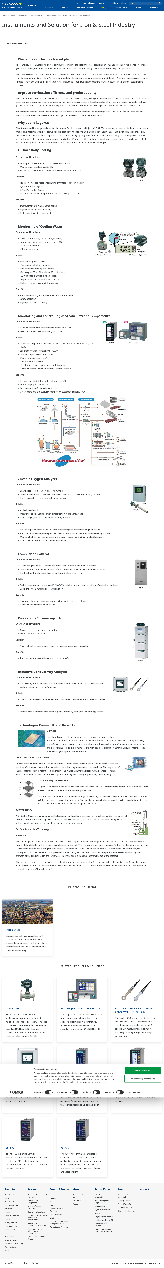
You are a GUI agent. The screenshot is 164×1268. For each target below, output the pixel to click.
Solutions (65, 8)
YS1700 (64, 1147)
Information (54, 1199)
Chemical (8, 1209)
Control (53, 1202)
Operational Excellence (37, 1212)
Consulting (54, 1209)
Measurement (55, 1205)
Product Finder (123, 1204)
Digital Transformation (104, 1217)
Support (138, 8)
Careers (101, 3)
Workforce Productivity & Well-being (37, 1196)
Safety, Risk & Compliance (33, 1201)
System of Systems (102, 1210)
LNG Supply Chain (12, 1205)
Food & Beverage (12, 1230)
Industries (49, 8)
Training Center (124, 1200)
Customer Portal (124, 1207)
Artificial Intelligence (103, 1220)
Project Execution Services (56, 1213)
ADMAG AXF (13, 1008)
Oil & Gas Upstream (12, 1195)
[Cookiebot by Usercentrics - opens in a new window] (16, 1263)
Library (103, 8)
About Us (91, 3)
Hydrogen (9, 1219)
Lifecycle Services (57, 1218)
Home (4, 15)
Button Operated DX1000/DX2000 (80, 1008)
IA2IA (97, 1213)
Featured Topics (120, 8)
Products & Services (84, 8)
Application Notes (36, 15)
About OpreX (100, 1206)
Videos (75, 1204)
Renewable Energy (12, 1216)
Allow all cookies (142, 1241)
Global (123, 3)
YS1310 (64, 1077)
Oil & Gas (8, 1198)
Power (7, 1212)
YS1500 (10, 1147)
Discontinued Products (59, 1231)
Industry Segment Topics (102, 1201)
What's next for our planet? (102, 1196)
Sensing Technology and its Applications (103, 1230)
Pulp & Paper (10, 1233)
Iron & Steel (13, 929)
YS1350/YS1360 (124, 1077)
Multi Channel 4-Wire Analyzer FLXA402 (24, 1078)
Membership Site (112, 3)
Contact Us (153, 8)
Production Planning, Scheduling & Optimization (36, 1231)
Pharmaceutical (11, 1226)
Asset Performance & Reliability (36, 1207)
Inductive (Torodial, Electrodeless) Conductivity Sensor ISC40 (135, 1010)
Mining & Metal (11, 1223)
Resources (22, 15)
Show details (134, 1263)
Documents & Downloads (78, 1196)
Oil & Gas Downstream (14, 1202)
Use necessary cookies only (142, 1249)
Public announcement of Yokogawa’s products (59, 1226)
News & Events (80, 3)
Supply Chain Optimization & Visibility (37, 1224)
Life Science (54, 1222)
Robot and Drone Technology (102, 1225)
